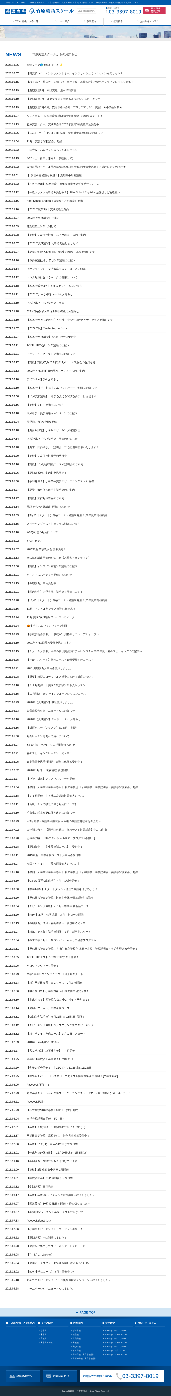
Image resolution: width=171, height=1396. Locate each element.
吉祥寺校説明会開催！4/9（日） (46, 1118)
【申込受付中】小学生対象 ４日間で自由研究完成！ (58, 991)
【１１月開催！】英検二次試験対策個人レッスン (56, 795)
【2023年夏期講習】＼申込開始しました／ (54, 243)
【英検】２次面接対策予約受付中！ (48, 455)
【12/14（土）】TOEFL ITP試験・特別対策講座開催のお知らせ (65, 132)
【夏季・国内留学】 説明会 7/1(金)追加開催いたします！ (63, 447)
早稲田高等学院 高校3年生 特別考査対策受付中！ (58, 1135)
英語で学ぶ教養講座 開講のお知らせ (48, 506)
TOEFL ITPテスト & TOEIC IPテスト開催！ (53, 957)
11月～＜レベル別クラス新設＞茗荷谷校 (51, 608)
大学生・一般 (47, 1342)
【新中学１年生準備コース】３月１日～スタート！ (57, 1033)
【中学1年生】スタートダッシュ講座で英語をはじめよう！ (62, 889)
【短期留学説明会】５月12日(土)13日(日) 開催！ (56, 1016)
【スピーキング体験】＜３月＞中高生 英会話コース (58, 906)
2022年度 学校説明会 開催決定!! (46, 549)
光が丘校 (77, 1346)
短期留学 (118, 21)
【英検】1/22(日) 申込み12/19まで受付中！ (53, 1144)
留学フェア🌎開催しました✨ (45, 64)
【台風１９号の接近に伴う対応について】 (52, 804)
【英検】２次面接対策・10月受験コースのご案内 (56, 234)
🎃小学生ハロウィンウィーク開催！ (48, 625)
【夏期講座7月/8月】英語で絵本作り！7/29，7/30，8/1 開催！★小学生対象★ (74, 107)
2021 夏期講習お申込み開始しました (49, 668)
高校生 (44, 1338)
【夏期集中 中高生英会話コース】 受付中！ (55, 846)
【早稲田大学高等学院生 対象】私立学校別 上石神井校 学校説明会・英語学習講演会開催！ (82, 948)
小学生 (44, 1330)
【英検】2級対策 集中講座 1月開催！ (49, 1169)
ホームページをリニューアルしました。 (51, 1288)
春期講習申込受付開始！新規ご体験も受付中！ (55, 761)
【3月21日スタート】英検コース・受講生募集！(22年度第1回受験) (67, 515)
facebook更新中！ (37, 1101)
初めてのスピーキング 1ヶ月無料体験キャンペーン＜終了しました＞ (69, 1280)
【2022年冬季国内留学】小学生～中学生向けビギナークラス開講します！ (71, 319)
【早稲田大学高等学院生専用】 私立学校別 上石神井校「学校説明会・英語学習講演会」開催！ (83, 787)
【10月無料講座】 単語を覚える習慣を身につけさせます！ (63, 396)
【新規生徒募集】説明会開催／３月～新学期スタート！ (60, 931)
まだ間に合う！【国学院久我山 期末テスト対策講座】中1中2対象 (67, 829)
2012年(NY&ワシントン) (116, 1354)
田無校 (76, 1342)
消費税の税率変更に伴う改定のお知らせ (51, 812)
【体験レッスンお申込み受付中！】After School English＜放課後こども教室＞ (73, 192)
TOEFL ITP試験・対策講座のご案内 (48, 345)
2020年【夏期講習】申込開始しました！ (51, 702)
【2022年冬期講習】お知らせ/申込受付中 (51, 336)
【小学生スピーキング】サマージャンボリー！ (55, 1229)
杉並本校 (77, 1330)
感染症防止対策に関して (41, 226)
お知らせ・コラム (149, 21)
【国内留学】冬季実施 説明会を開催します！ (55, 591)
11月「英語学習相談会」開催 (44, 141)
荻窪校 (76, 1334)
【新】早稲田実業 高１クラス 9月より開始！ (55, 982)
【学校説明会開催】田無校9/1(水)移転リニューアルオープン (63, 634)
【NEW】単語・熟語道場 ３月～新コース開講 (55, 914)
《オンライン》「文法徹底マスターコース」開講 (56, 268)
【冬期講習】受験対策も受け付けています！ (53, 1161)
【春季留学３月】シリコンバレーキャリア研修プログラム (61, 940)
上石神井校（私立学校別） (85, 1358)
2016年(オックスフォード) (117, 1338)
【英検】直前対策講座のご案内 (45, 404)
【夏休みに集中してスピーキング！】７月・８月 (56, 1246)
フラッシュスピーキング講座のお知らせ (51, 353)
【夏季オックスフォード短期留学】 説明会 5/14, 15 (58, 1263)
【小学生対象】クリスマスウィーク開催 (51, 778)
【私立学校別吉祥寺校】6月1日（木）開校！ (53, 1110)
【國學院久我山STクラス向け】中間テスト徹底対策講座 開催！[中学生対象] (72, 1076)
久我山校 (77, 1338)
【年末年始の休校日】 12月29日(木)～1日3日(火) (57, 1152)
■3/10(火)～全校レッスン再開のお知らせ (51, 744)
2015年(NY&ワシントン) (116, 1342)
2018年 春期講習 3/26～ (43, 1042)
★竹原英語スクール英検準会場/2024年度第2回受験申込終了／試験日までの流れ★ (76, 166)
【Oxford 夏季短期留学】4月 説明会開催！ (53, 880)
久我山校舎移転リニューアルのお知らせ (51, 710)
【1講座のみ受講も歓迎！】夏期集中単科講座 (54, 175)
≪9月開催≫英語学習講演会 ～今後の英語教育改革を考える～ (64, 821)
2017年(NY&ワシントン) (116, 1334)
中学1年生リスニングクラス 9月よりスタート (55, 974)
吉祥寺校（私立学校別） (84, 1354)
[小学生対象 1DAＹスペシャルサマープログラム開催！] (61, 838)
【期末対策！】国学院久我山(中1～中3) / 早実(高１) (58, 999)
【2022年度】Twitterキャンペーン (47, 328)
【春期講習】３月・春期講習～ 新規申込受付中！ (57, 923)
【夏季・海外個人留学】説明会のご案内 (51, 489)
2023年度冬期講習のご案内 (43, 217)
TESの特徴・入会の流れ (28, 21)
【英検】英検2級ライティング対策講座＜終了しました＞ (61, 1195)
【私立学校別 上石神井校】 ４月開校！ (52, 1050)
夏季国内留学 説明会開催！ (43, 421)
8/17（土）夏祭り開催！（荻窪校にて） (51, 158)
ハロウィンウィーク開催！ (43, 965)
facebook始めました (39, 1220)
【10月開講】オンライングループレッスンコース (56, 693)
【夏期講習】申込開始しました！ (47, 1237)
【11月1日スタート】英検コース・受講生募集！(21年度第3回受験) (67, 600)
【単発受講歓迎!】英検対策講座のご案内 (51, 260)
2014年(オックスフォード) (117, 1346)
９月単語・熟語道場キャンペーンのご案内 (53, 413)
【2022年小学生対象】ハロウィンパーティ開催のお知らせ (62, 387)
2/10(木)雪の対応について (42, 532)
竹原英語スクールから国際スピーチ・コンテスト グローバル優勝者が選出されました (79, 1093)
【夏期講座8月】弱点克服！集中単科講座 (51, 90)
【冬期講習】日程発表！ (41, 1186)
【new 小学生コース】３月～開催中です (51, 1271)
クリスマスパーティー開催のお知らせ (49, 574)
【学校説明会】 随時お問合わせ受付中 (50, 1178)
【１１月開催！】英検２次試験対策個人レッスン (56, 685)
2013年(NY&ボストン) (115, 1350)
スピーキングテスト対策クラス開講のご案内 (53, 523)
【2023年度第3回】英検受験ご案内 (48, 209)
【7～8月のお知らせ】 (40, 1254)
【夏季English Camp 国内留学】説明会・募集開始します (61, 251)
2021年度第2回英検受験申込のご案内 (49, 642)
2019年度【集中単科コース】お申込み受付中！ (55, 855)
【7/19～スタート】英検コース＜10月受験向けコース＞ (60, 659)
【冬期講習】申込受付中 (41, 583)
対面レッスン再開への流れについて (48, 736)
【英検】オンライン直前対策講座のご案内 (52, 566)
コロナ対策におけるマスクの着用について (52, 277)
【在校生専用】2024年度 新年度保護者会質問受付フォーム (63, 183)
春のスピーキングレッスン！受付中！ (49, 753)
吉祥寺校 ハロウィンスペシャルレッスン (52, 149)
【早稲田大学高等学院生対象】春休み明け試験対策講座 (60, 897)
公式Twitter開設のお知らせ (43, 379)
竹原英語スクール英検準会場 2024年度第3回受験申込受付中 (63, 124)
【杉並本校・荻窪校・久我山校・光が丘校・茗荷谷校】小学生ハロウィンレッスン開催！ (80, 81)
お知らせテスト (36, 540)
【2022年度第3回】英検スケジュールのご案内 (54, 285)
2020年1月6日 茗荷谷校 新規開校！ (49, 770)
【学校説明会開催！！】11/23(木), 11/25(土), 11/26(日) (60, 1067)
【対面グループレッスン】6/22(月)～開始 (51, 727)
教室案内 (91, 21)
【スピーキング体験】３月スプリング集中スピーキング (60, 1025)
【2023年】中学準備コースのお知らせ (50, 294)
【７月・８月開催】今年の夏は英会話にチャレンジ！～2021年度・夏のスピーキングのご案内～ (84, 651)
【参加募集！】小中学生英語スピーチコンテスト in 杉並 (60, 481)
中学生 (44, 1334)
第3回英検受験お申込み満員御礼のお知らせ (53, 311)
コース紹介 (64, 21)
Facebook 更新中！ (38, 1084)
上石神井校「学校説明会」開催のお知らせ (52, 438)
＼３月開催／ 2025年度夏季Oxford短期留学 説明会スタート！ (65, 115)
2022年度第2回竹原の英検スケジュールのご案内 (56, 370)
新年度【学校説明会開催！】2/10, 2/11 (50, 1059)
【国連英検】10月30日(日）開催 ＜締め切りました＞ (58, 1203)
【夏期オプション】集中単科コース (48, 1008)
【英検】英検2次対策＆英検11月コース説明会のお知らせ (61, 362)
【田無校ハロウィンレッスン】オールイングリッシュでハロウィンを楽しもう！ (75, 73)
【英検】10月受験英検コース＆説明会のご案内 (55, 464)
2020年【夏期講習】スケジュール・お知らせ (54, 719)
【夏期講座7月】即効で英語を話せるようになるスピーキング (63, 98)
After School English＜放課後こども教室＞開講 (55, 200)
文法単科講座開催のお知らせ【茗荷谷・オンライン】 (59, 557)
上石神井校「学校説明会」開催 (45, 302)
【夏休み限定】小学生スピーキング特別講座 (53, 430)
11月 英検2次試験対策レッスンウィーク (51, 617)
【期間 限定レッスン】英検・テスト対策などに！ (56, 1212)
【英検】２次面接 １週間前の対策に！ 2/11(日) (56, 1127)
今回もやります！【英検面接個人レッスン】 (53, 863)
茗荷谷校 (77, 1350)
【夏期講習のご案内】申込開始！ (47, 472)
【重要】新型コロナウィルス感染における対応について (60, 676)
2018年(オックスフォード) (117, 1330)
